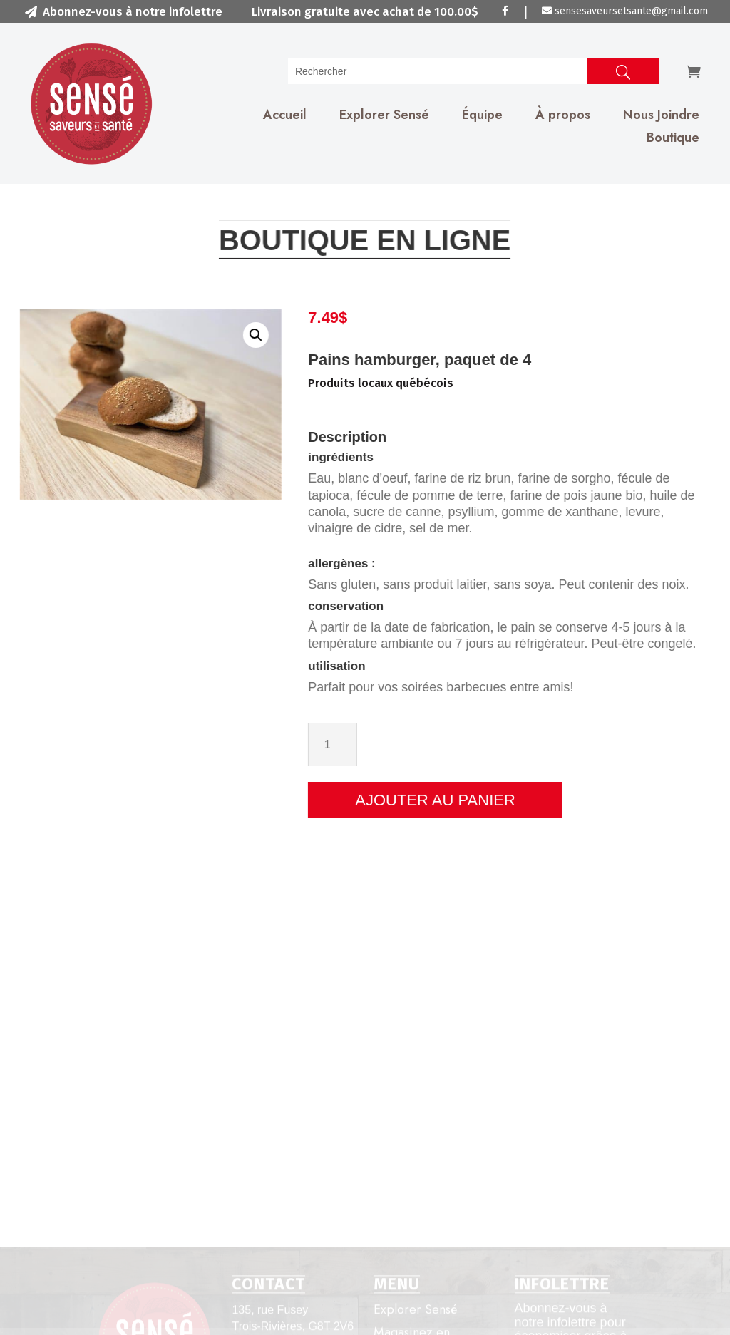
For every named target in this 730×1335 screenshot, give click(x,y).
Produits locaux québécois (462, 383)
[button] (204, 335)
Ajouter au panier (516, 800)
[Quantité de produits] (413, 744)
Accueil (285, 114)
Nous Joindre (661, 114)
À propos (562, 114)
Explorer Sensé (384, 114)
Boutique (673, 137)
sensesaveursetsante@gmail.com (625, 11)
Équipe (482, 114)
